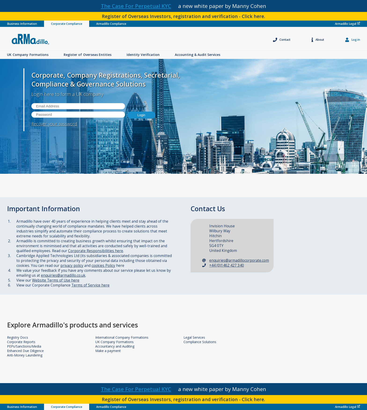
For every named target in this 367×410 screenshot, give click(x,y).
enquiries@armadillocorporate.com (239, 260)
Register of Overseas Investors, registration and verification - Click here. (183, 16)
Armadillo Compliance (111, 24)
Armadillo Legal (347, 24)
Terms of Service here (90, 285)
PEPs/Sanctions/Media (24, 346)
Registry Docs (17, 337)
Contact (281, 40)
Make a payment (108, 350)
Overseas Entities (87, 54)
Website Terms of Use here (55, 280)
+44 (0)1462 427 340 (226, 265)
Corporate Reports (21, 342)
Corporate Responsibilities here (95, 250)
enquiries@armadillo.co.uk (63, 275)
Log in (352, 40)
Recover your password (54, 124)
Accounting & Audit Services (197, 54)
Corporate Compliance (66, 24)
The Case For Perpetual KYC (136, 6)
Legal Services (194, 337)
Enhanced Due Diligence (25, 350)
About (318, 40)
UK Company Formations (114, 342)
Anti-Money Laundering (24, 355)
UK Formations (27, 54)
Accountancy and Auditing (114, 346)
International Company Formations (121, 337)
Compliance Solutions (200, 342)
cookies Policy (103, 265)
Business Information (22, 24)
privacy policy (71, 265)
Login (141, 115)
